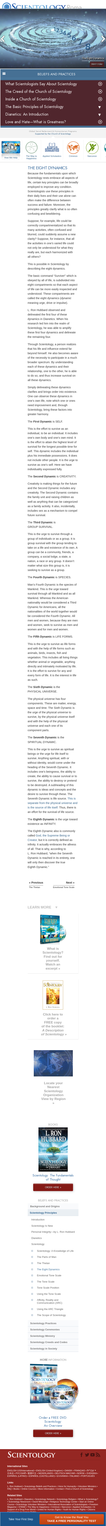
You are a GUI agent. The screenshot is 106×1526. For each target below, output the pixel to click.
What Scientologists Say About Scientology (41, 84)
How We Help (11, 157)
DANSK (68, 1470)
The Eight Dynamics (48, 1269)
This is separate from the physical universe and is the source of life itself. (52, 803)
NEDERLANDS (45, 1473)
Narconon (92, 148)
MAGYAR (70, 1473)
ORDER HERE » (53, 1187)
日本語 (10, 1473)
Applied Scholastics (52, 148)
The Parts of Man (46, 1256)
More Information (46, 1489)
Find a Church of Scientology (79, 1489)
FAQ (9, 1489)
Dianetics (36, 1238)
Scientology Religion (66, 1499)
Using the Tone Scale (49, 1293)
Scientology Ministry (42, 1335)
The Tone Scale (45, 1281)
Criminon (73, 148)
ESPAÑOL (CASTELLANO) (42, 1476)
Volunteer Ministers (87, 1486)
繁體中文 (32, 1473)
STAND (22, 1507)
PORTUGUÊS (87, 1476)
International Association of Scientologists (67, 1504)
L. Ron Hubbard (14, 1486)
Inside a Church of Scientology (30, 99)
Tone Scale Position (48, 1287)
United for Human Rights (49, 1509)
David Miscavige (40, 1502)
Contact (60, 1489)
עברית (90, 1470)
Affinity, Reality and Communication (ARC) (49, 1301)
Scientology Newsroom (20, 1502)
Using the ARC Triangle (50, 1309)
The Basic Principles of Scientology (34, 107)
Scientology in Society (43, 1348)
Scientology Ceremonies (45, 1329)
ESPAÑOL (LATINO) (17, 1476)
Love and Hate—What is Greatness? (35, 122)
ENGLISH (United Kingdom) (49, 1470)
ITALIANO (74, 1476)
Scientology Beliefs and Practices (40, 1486)
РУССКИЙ (21, 1473)
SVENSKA (92, 1473)
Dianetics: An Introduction (26, 114)
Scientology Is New (42, 1225)
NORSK (81, 1473)
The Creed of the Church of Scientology (38, 91)
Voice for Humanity (67, 1486)
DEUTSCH (60, 1473)
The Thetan (43, 1263)
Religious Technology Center (63, 1502)
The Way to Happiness (31, 149)
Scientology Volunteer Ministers (31, 1504)
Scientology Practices (43, 1323)
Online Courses (28, 1489)
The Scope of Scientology (51, 1315)
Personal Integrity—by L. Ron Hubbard (53, 1231)
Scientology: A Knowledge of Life (55, 1250)
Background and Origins (45, 1206)
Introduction (38, 1219)
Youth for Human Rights (74, 1509)
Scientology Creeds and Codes (48, 1342)
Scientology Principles (43, 1212)
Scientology (37, 1244)
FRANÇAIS (79, 1470)
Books (16, 1489)
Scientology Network (45, 1499)
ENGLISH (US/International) (20, 1470)
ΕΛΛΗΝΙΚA (62, 1476)
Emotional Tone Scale (49, 1275)
